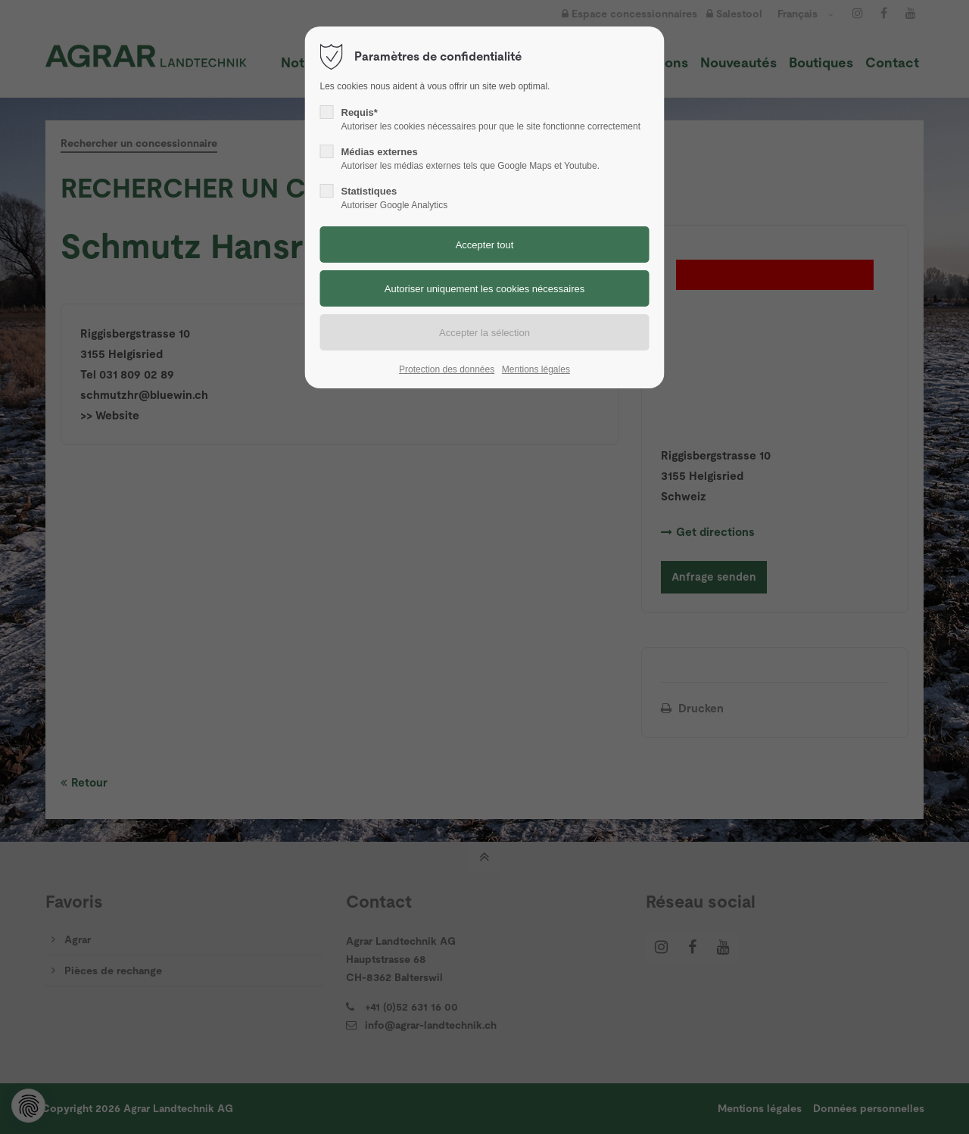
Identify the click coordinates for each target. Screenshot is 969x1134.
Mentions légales (536, 369)
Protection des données (446, 369)
